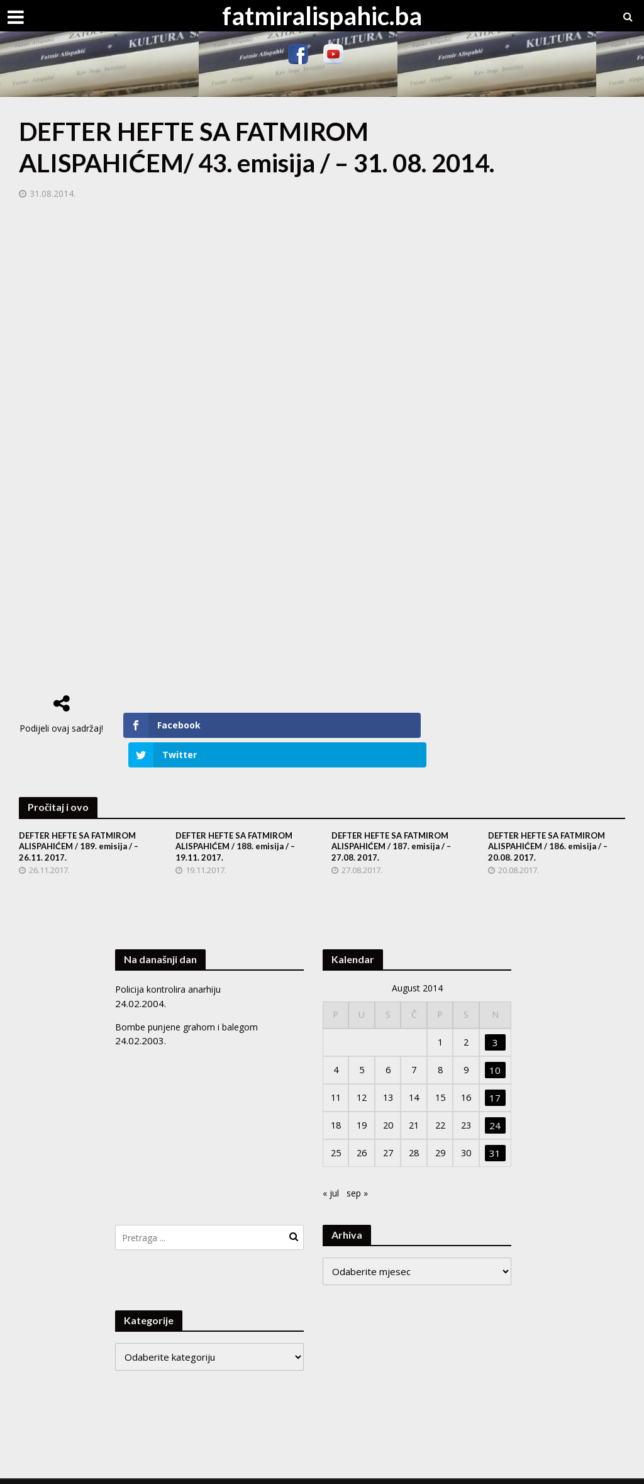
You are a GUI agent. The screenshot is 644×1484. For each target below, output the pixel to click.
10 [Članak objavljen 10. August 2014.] (496, 1042)
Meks (156, 1469)
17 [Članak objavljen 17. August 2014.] (496, 1070)
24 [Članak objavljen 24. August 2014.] (496, 1097)
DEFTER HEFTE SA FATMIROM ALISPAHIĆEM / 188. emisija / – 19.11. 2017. (239, 818)
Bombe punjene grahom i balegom (189, 999)
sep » (359, 1165)
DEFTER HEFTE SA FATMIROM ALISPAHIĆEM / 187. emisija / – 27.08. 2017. (395, 818)
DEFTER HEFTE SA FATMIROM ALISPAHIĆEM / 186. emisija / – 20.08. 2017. (552, 818)
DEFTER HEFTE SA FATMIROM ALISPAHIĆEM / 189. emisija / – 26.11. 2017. (83, 818)
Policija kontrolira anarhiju (169, 962)
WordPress (244, 1469)
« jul (331, 1165)
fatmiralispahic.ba (322, 16)
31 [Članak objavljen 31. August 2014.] (496, 1126)
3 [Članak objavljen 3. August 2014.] (496, 1014)
